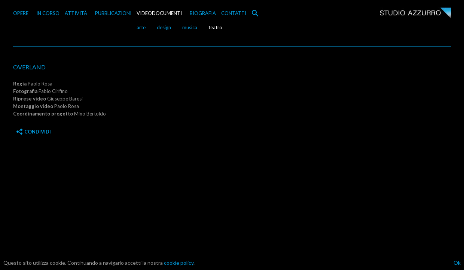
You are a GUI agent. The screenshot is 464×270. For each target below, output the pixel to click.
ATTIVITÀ (76, 13)
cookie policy (178, 263)
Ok (457, 263)
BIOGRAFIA (203, 13)
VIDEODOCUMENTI (159, 13)
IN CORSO (47, 13)
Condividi (33, 132)
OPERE (20, 13)
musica (189, 27)
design (164, 27)
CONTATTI (233, 13)
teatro (215, 27)
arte (141, 27)
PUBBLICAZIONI (113, 13)
